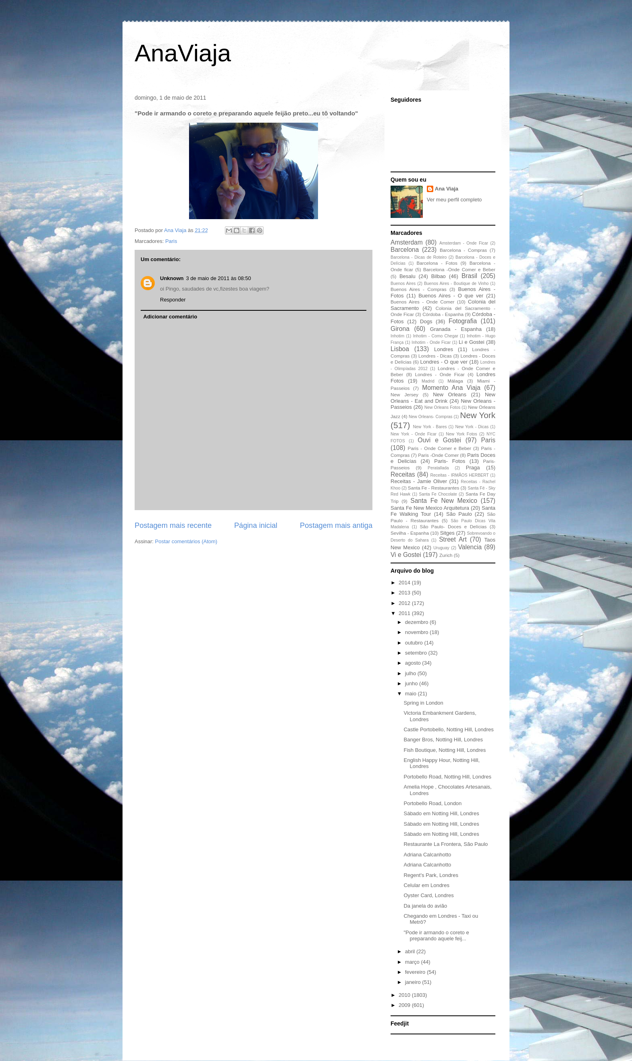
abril (410, 951)
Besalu (407, 276)
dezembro (417, 622)
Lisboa (400, 348)
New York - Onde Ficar (414, 434)
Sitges (447, 533)
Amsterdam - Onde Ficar (463, 243)
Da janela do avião (425, 906)
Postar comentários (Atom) (186, 541)
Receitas (403, 474)
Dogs (426, 321)
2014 (405, 583)
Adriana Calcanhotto (427, 855)
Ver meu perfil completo (454, 200)
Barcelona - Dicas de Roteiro (419, 257)
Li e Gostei (471, 342)
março (413, 962)
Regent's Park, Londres (430, 875)
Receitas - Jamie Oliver (419, 481)
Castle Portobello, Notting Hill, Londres (448, 729)
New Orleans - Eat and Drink (443, 397)
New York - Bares (430, 427)
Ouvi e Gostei (439, 440)
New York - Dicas (472, 427)
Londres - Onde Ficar (440, 374)
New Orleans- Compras (431, 416)
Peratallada (438, 468)
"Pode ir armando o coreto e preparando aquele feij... (436, 935)
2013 (405, 593)
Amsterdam (407, 242)
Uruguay (441, 548)
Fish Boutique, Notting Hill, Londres (444, 750)
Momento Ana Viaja (451, 387)
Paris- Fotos (449, 461)
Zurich (445, 555)
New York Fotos (461, 434)
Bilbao (438, 276)
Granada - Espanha (456, 329)
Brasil (469, 275)
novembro (417, 632)
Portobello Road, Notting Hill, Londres (447, 777)
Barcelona (405, 249)
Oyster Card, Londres (428, 895)
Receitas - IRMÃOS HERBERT (459, 475)
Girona (400, 328)
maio (411, 694)
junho (412, 683)
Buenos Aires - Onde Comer (422, 301)
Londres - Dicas (435, 355)
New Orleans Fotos (442, 407)
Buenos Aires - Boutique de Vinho (456, 283)
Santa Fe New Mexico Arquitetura (430, 508)
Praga (473, 468)
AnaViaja (183, 53)
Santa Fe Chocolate (438, 494)
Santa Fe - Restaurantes (433, 487)
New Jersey (404, 394)
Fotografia (463, 321)
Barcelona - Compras (463, 250)
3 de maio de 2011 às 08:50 (218, 278)
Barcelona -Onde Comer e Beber (459, 269)
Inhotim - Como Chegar (435, 336)
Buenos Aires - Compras (419, 289)
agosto (413, 663)
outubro (414, 643)
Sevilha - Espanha (410, 533)
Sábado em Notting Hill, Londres (441, 813)
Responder (173, 300)
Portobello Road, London (432, 803)
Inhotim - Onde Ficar (431, 342)
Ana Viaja (446, 189)
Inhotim (397, 336)
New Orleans (449, 394)
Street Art (453, 539)
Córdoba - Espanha (443, 314)
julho (411, 673)
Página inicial (255, 525)
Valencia (470, 547)
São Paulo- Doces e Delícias (453, 526)
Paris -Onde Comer (438, 455)
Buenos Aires (403, 283)
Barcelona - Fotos (437, 263)
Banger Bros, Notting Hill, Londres (443, 740)
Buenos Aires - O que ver (450, 296)
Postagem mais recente (173, 525)
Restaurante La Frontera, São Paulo (445, 844)
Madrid (428, 381)
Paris (171, 241)
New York (477, 415)
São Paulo (459, 514)
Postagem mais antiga (336, 525)
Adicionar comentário (170, 317)
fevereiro (416, 972)
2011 (405, 613)
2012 (405, 603)
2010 (405, 995)
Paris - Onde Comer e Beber (439, 448)
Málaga (455, 380)
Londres (443, 349)
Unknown (172, 278)
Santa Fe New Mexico (443, 500)
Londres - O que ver (444, 362)
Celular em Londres (426, 885)
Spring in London (423, 703)
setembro (416, 653)
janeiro (413, 982)
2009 (405, 1005)
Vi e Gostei (406, 554)
